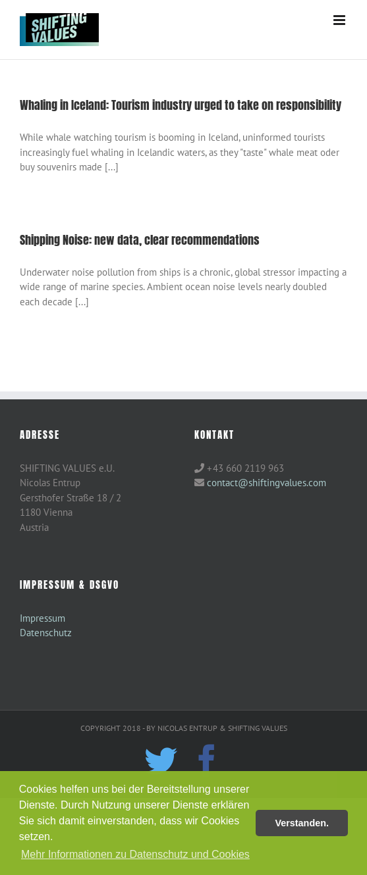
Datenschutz (46, 632)
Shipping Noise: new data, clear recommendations (140, 240)
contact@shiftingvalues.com (266, 482)
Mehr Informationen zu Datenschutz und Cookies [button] (135, 854)
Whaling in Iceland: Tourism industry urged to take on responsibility (180, 105)
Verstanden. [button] (302, 823)
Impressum (42, 618)
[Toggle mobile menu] (340, 20)
